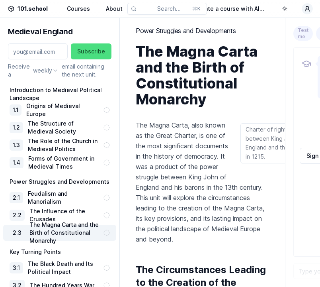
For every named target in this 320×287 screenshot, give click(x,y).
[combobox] (46, 71)
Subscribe (91, 51)
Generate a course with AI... (226, 8)
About (114, 8)
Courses (78, 8)
